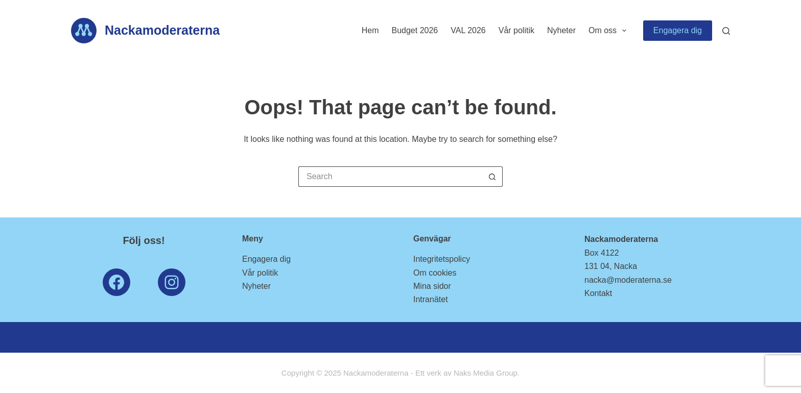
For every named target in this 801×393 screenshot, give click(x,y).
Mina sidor (432, 286)
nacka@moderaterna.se (628, 280)
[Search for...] (390, 176)
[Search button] (492, 176)
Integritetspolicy (441, 259)
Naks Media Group (485, 373)
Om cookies (434, 272)
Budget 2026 (414, 30)
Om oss (609, 30)
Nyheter (561, 30)
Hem (370, 30)
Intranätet (430, 299)
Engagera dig (677, 30)
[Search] (726, 31)
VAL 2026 (468, 30)
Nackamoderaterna (162, 30)
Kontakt (598, 293)
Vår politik (516, 30)
